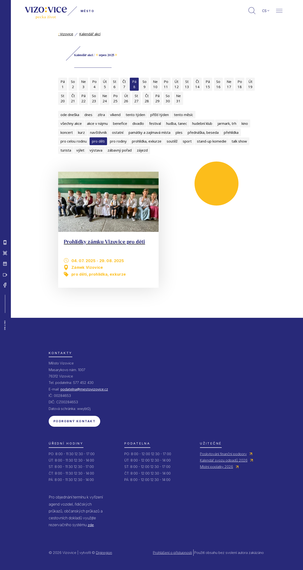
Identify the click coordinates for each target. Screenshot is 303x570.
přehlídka (231, 132)
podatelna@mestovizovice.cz (84, 389)
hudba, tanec (176, 123)
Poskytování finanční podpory (223, 454)
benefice (120, 123)
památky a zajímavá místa (149, 132)
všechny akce (71, 123)
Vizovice (65, 33)
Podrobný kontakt (74, 421)
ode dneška (70, 114)
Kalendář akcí (89, 33)
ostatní (117, 132)
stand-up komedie (211, 141)
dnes (88, 114)
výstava (96, 150)
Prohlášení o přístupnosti (172, 552)
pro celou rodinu (74, 141)
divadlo (138, 123)
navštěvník (98, 132)
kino (245, 123)
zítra (101, 114)
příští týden (159, 114)
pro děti (98, 141)
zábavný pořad (120, 150)
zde (91, 524)
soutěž (172, 141)
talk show (239, 141)
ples (179, 132)
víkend (115, 114)
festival (155, 123)
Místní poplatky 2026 (216, 466)
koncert (67, 132)
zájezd (142, 150)
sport (187, 141)
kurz (81, 132)
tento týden (135, 114)
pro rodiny (118, 141)
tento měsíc (183, 114)
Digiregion (104, 552)
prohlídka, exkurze (146, 141)
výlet (80, 150)
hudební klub (202, 123)
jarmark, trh (226, 123)
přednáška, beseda (203, 132)
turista (66, 150)
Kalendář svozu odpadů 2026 (223, 460)
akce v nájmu (97, 123)
